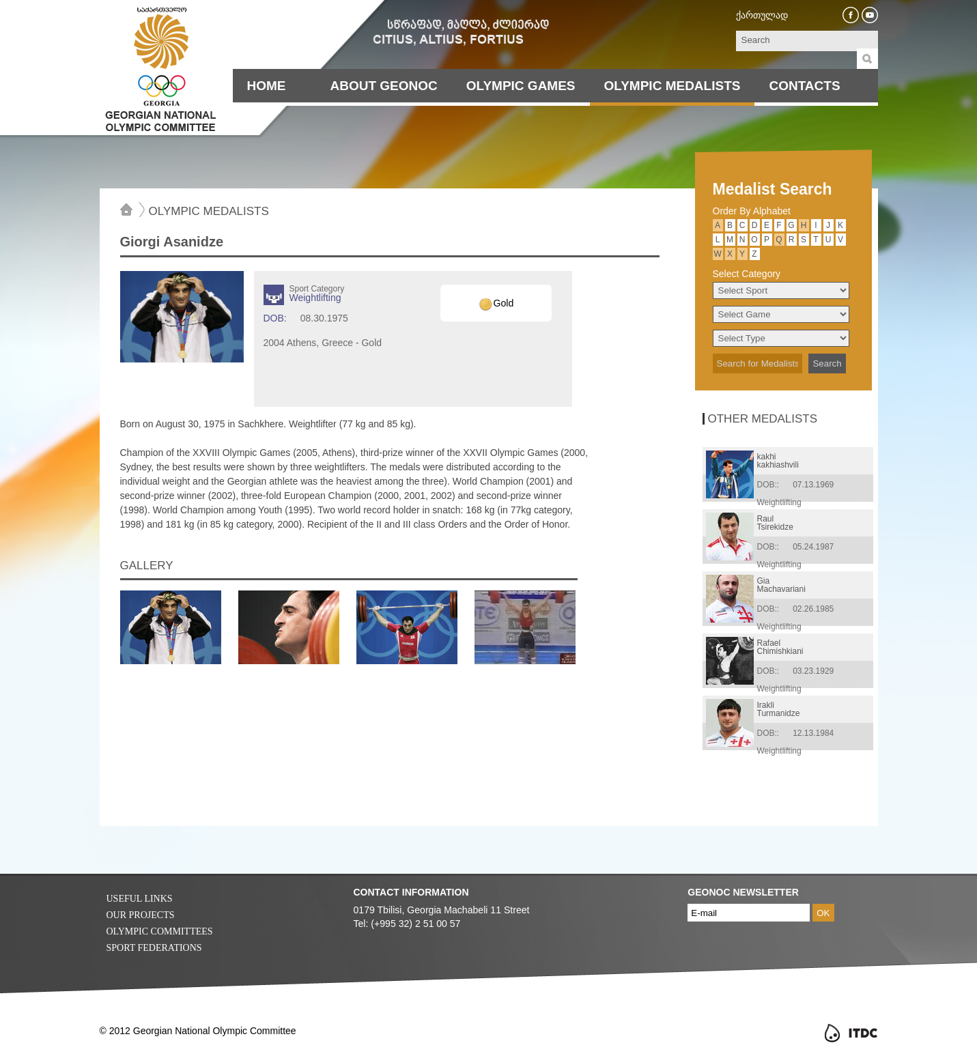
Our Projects (141, 915)
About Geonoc (384, 86)
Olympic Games (521, 86)
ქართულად (762, 15)
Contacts (804, 86)
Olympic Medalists (672, 86)
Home (266, 86)
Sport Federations (154, 948)
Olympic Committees (160, 931)
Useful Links (140, 899)
